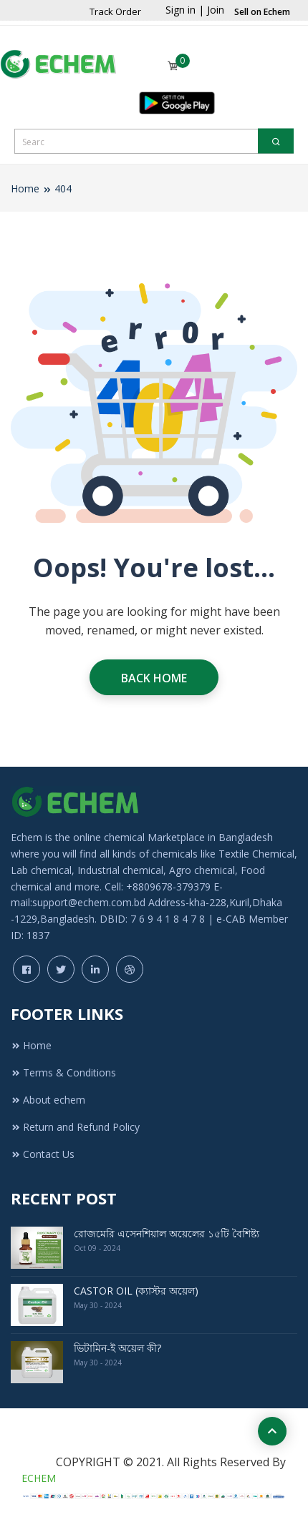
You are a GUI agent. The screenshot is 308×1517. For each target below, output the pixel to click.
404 (63, 188)
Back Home (154, 678)
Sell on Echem (262, 12)
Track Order (115, 11)
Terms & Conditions (63, 1072)
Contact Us (42, 1154)
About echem (48, 1099)
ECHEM (38, 1478)
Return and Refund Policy (75, 1127)
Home (25, 188)
